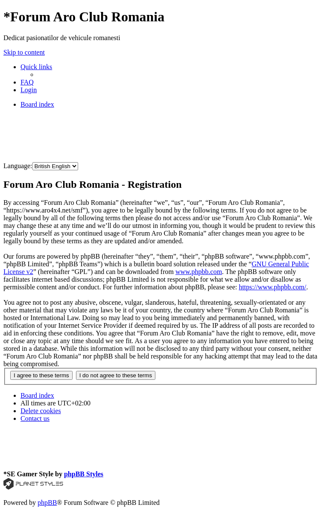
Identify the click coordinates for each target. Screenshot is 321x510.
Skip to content (24, 52)
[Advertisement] (158, 134)
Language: (17, 165)
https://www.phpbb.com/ (272, 287)
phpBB (47, 502)
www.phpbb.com (198, 271)
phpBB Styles (83, 474)
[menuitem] (27, 82)
